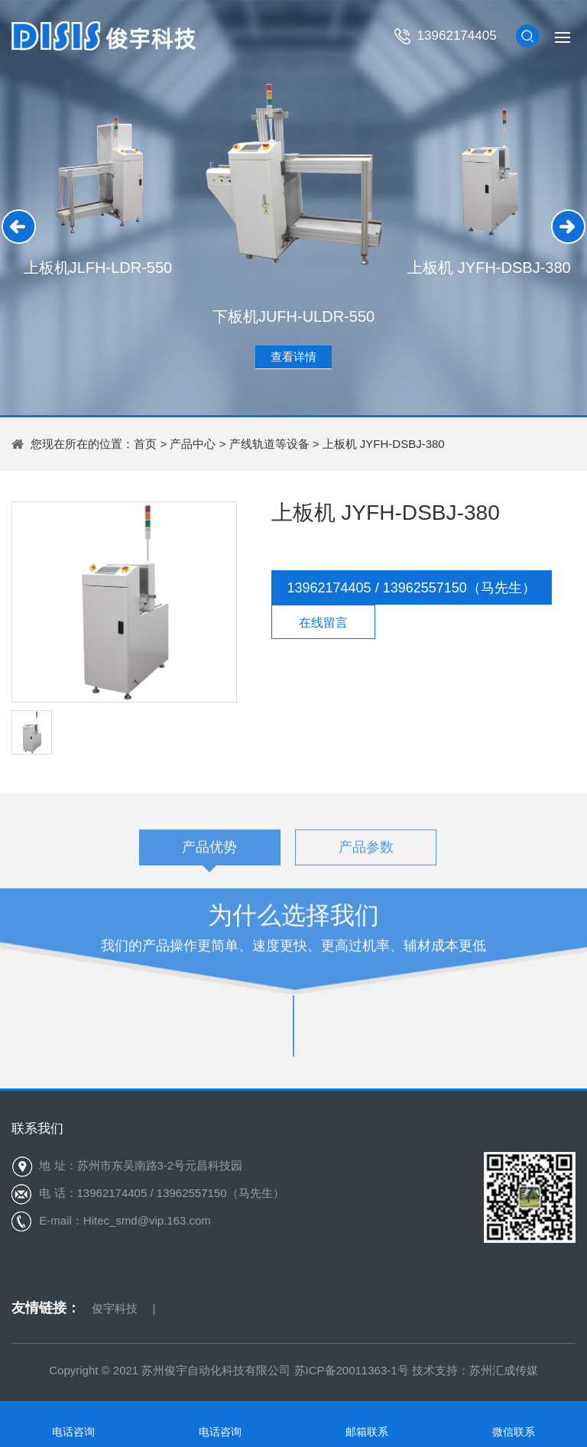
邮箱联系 (366, 1432)
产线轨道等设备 (269, 443)
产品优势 (209, 851)
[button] (18, 226)
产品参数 (366, 851)
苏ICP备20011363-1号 (351, 1370)
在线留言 (323, 622)
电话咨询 (73, 1432)
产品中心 (193, 443)
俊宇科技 (115, 1308)
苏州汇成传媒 (503, 1370)
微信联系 (513, 1432)
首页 (145, 443)
